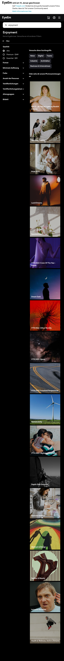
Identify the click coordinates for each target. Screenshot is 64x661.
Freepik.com (20, 6)
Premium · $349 (12, 55)
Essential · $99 (12, 58)
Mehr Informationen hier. (22, 11)
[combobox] (20, 25)
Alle (8, 51)
